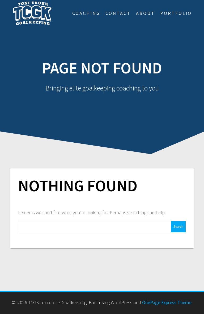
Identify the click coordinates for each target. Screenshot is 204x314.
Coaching (86, 13)
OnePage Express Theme (167, 302)
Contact (118, 13)
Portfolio (176, 13)
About (145, 13)
